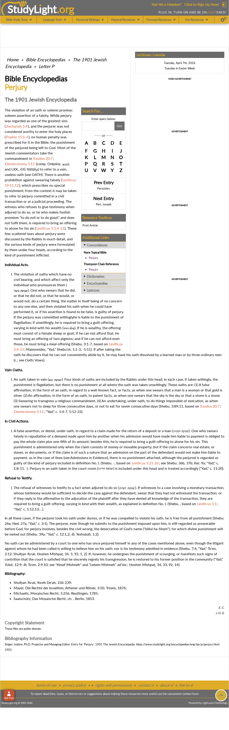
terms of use (46, 685)
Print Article (90, 225)
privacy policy (74, 685)
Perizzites (103, 188)
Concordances (97, 245)
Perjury (93, 258)
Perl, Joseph (103, 204)
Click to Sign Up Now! (201, 4)
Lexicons (93, 290)
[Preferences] (224, 19)
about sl (166, 685)
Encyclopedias (97, 283)
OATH (37, 174)
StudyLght (32, 9)
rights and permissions (113, 685)
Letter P (46, 66)
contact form (190, 694)
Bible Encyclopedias (45, 59)
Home (13, 59)
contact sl (146, 685)
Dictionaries (95, 276)
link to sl (186, 685)
